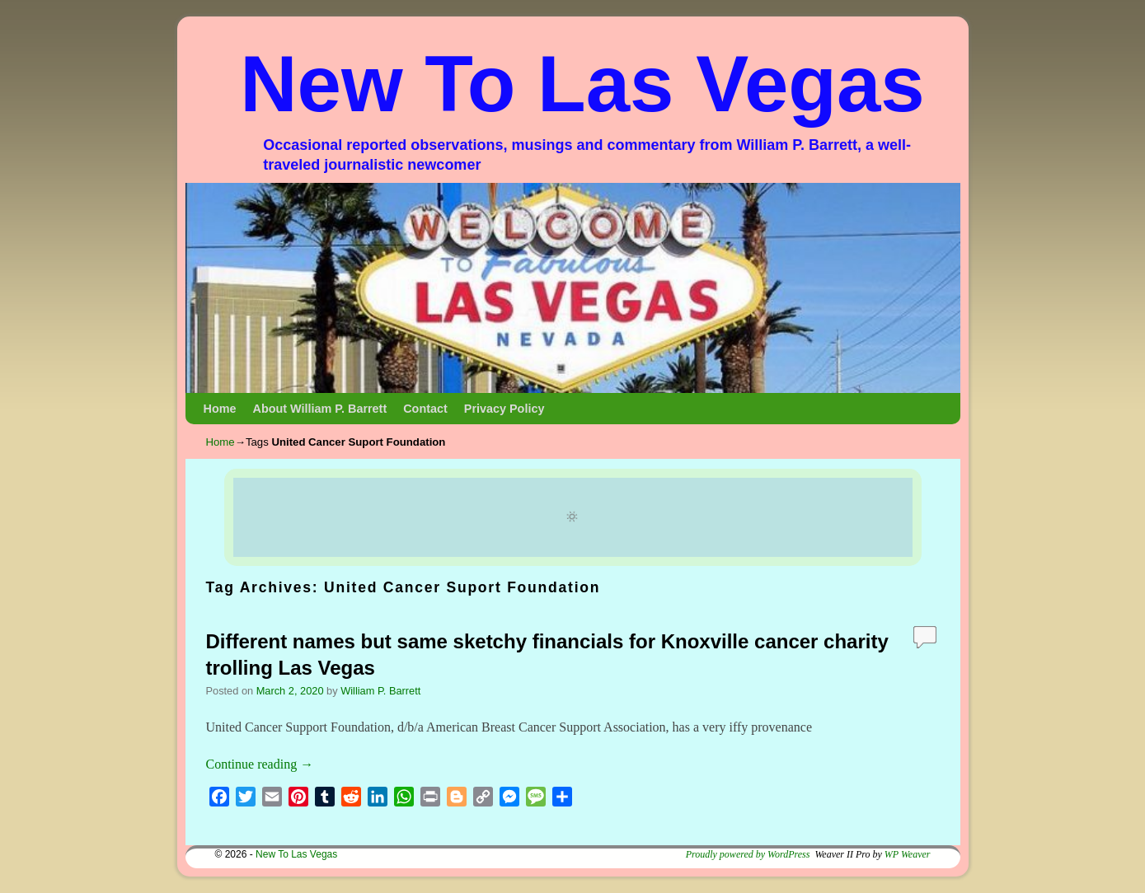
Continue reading (260, 764)
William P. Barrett (380, 691)
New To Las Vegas (582, 84)
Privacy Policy (504, 408)
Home (220, 408)
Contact (425, 408)
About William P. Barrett (319, 408)
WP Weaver (908, 854)
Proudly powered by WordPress (748, 854)
